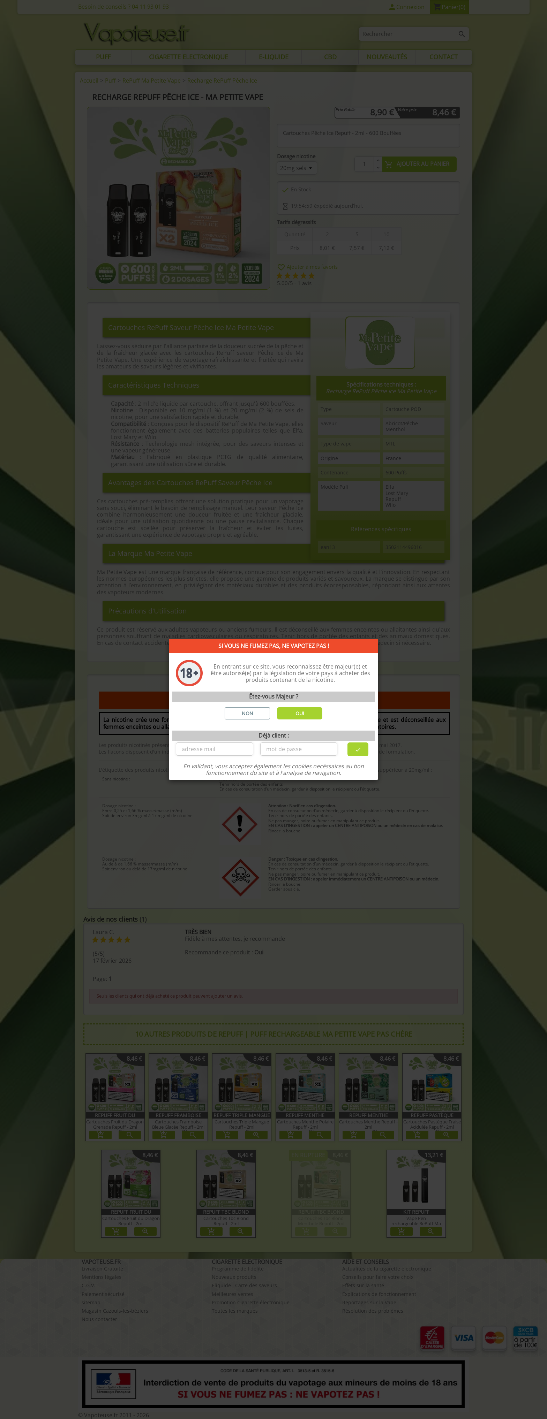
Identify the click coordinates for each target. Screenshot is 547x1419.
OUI (299, 713)
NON (247, 713)
